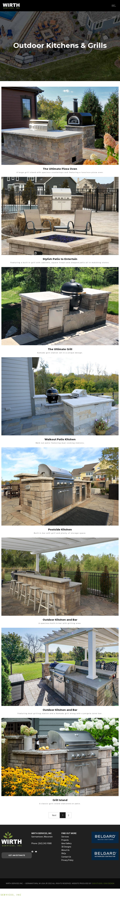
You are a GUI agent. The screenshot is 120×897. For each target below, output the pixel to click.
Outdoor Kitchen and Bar (60, 619)
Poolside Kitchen (60, 529)
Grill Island (60, 800)
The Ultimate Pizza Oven (60, 168)
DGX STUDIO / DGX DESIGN (103, 883)
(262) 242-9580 (45, 843)
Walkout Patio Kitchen (60, 439)
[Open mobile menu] (114, 5)
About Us (65, 850)
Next (54, 815)
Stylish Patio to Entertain (60, 259)
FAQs (63, 853)
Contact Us (66, 857)
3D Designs (66, 847)
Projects (65, 840)
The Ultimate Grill (60, 349)
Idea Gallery (66, 843)
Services (65, 837)
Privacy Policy (67, 860)
